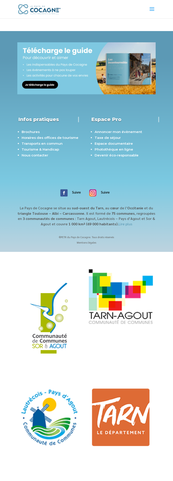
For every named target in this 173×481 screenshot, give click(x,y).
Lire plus (125, 223)
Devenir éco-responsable (117, 155)
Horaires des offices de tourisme (50, 137)
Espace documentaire (114, 143)
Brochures (31, 132)
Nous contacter (35, 155)
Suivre (76, 192)
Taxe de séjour (108, 137)
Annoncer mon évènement (118, 132)
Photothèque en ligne (114, 149)
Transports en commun (42, 143)
